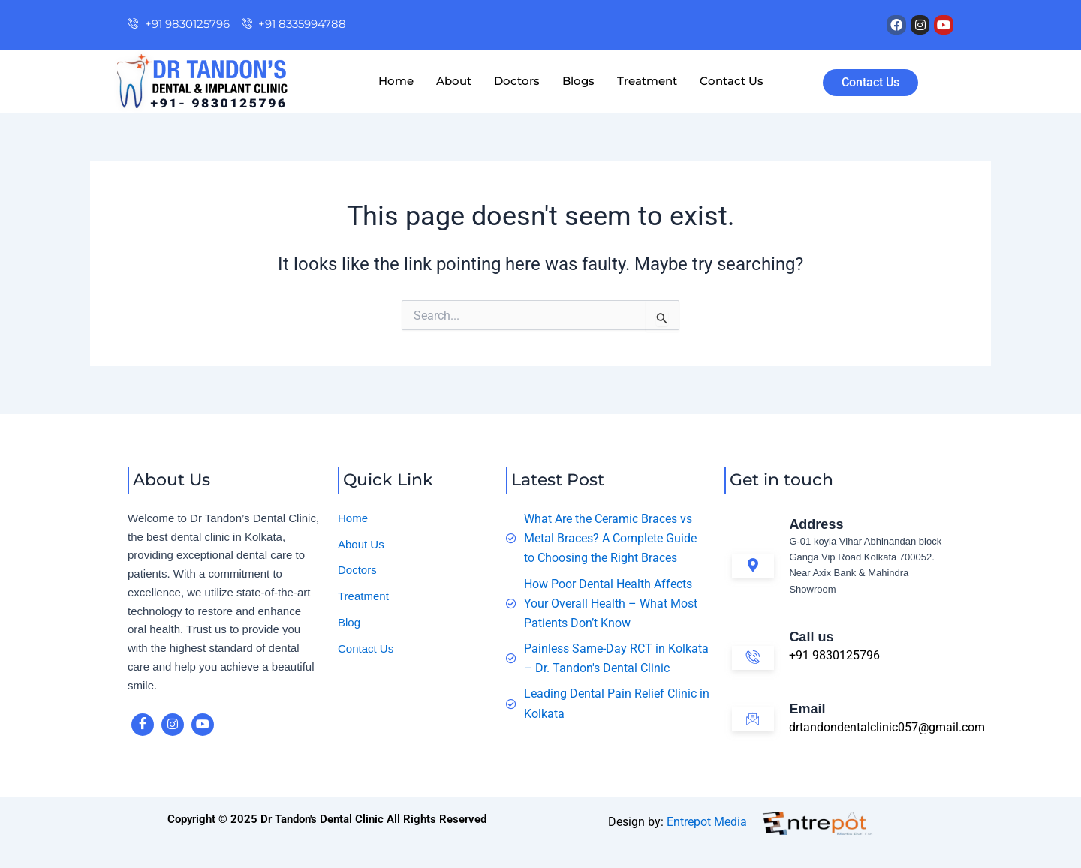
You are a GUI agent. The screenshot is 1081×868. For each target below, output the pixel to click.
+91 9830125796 (834, 654)
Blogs (578, 81)
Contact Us (731, 81)
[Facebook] (142, 724)
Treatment (647, 81)
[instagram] (172, 724)
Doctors (517, 81)
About (453, 81)
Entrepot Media (707, 822)
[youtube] (202, 724)
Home (396, 81)
